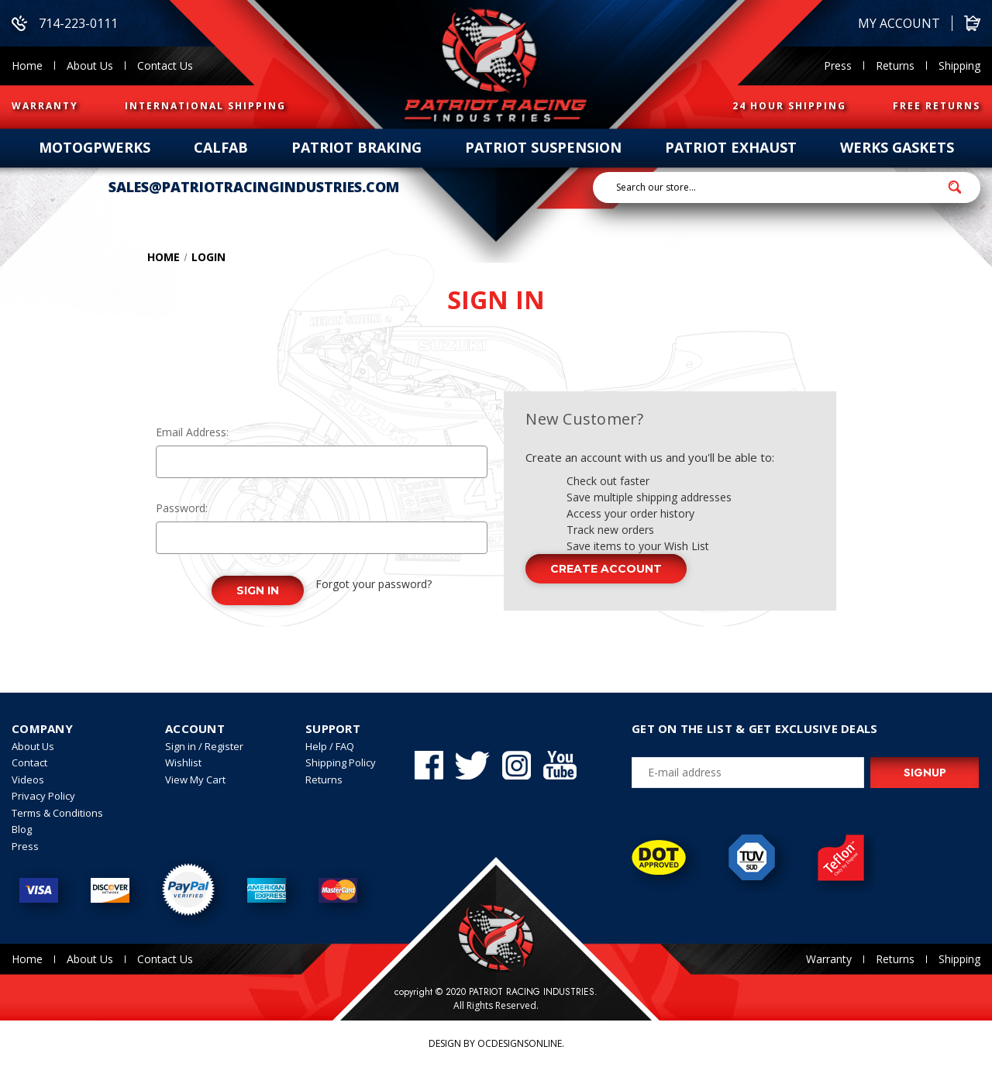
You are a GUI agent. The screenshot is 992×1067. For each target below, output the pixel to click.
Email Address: (192, 432)
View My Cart (195, 779)
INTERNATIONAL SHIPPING (205, 105)
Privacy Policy (43, 796)
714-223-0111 (65, 23)
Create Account (606, 569)
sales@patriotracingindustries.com (253, 186)
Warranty (829, 959)
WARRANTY (45, 105)
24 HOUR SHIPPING (789, 105)
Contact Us (165, 65)
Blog (22, 829)
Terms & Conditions (57, 813)
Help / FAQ (329, 746)
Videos (28, 779)
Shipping (959, 65)
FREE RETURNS (936, 105)
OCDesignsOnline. (520, 1043)
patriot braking (356, 147)
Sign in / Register (204, 746)
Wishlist (183, 762)
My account (899, 23)
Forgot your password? (373, 584)
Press (838, 65)
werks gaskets (897, 147)
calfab (221, 147)
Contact (29, 762)
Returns (895, 65)
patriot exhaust (731, 147)
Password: (182, 508)
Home (27, 65)
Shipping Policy (340, 762)
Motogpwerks (94, 147)
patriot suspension (543, 147)
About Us (90, 65)
